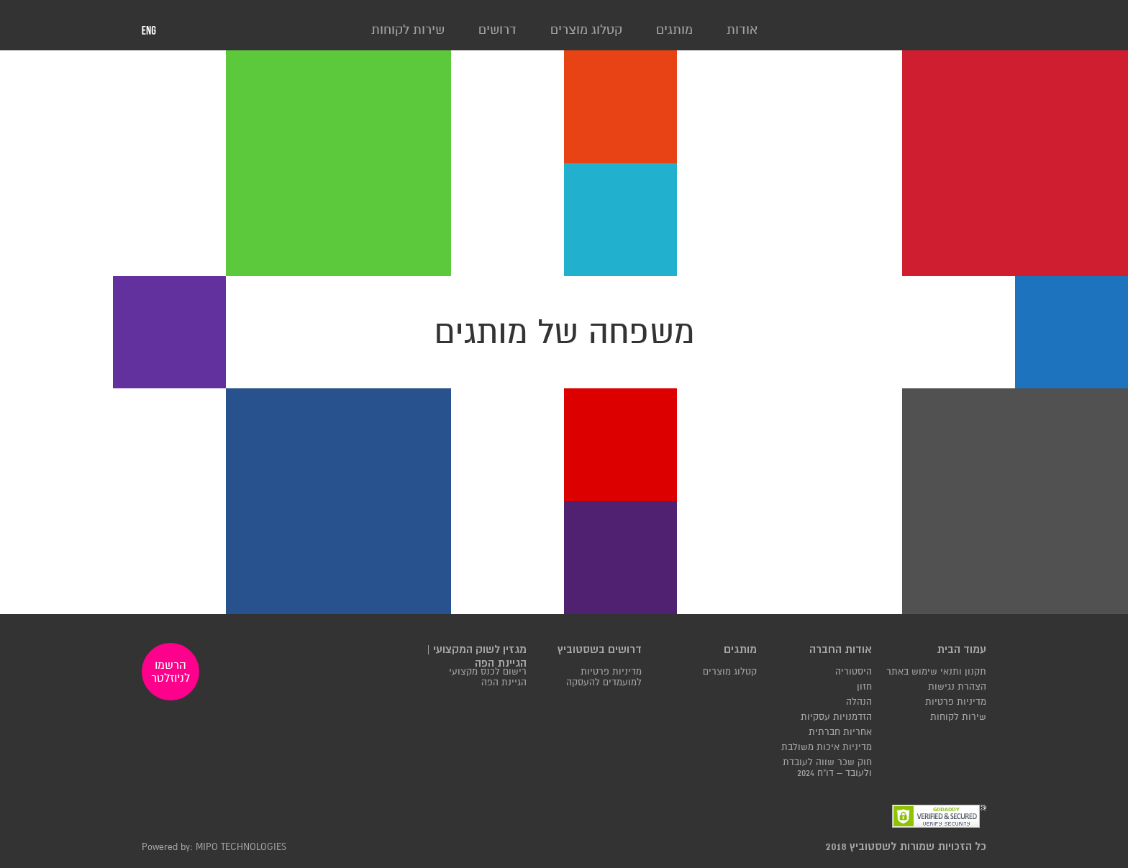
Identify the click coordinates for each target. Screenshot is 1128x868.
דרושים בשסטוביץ (600, 650)
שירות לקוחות (408, 29)
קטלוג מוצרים (586, 29)
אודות (742, 29)
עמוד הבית (961, 650)
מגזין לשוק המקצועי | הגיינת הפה (477, 656)
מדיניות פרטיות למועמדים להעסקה (604, 677)
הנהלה (859, 702)
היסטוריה (853, 672)
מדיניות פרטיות (955, 702)
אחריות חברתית (840, 732)
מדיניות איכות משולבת (826, 747)
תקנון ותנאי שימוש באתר (936, 672)
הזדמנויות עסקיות (836, 717)
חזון (864, 687)
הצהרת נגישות (957, 687)
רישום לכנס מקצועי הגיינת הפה (488, 677)
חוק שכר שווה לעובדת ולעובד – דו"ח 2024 (827, 768)
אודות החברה (840, 650)
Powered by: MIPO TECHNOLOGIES (214, 847)
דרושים (497, 29)
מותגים (674, 29)
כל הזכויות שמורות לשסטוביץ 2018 (906, 847)
